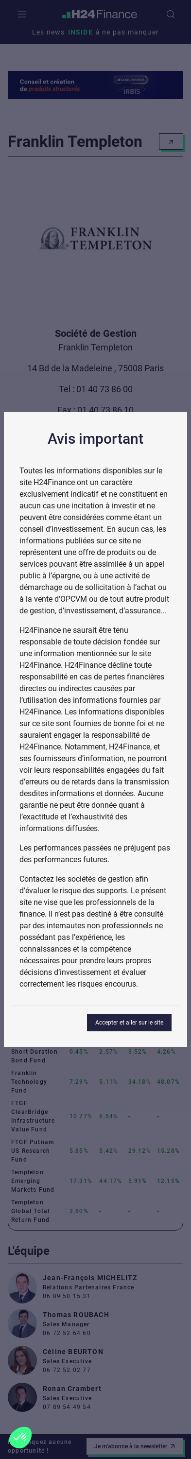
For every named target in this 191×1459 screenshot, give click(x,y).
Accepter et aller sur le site (129, 1022)
